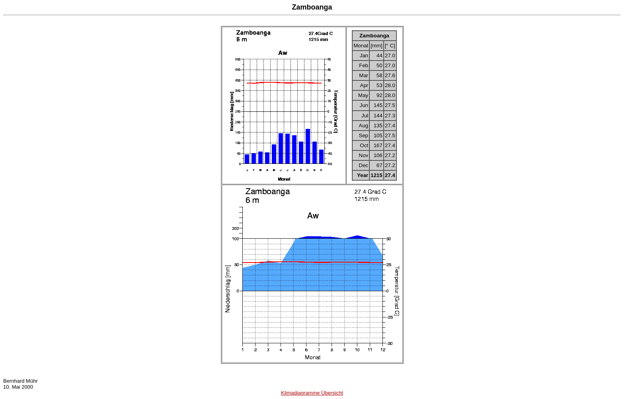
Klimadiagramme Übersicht (312, 393)
